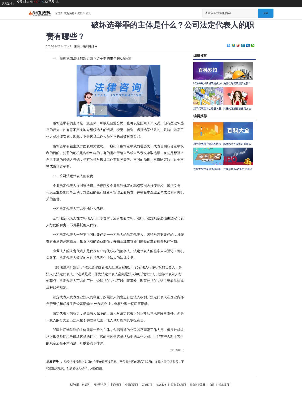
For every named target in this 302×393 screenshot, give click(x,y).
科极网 (86, 384)
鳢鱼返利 (224, 384)
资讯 (79, 13)
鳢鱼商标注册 (197, 384)
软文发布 (161, 384)
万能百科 (147, 384)
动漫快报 (69, 13)
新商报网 (116, 384)
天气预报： (8, 3)
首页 (57, 13)
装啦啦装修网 (178, 384)
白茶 (212, 384)
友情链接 (74, 384)
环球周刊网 (100, 384)
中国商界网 (131, 384)
